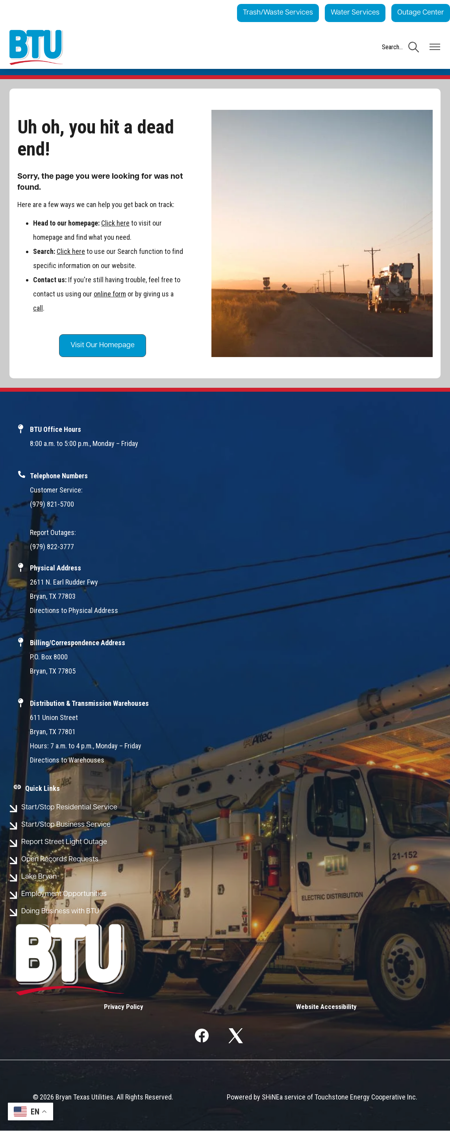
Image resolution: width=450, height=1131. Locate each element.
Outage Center (420, 13)
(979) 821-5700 (52, 504)
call (38, 308)
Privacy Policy (126, 1007)
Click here (115, 223)
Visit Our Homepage (102, 345)
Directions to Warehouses (67, 760)
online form (110, 294)
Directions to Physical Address (74, 610)
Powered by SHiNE (253, 1097)
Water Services (355, 13)
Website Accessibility (324, 1007)
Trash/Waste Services (278, 13)
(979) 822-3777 (52, 546)
